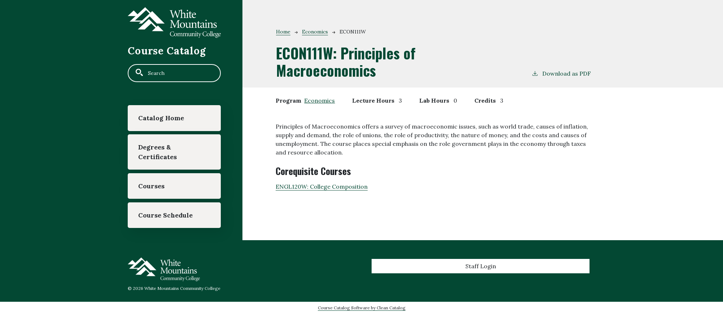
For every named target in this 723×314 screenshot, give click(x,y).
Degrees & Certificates (157, 152)
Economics (315, 31)
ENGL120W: (322, 186)
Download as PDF (561, 73)
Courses (151, 186)
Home (283, 31)
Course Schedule (165, 215)
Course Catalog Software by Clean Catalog (362, 307)
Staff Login (480, 266)
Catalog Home (161, 118)
